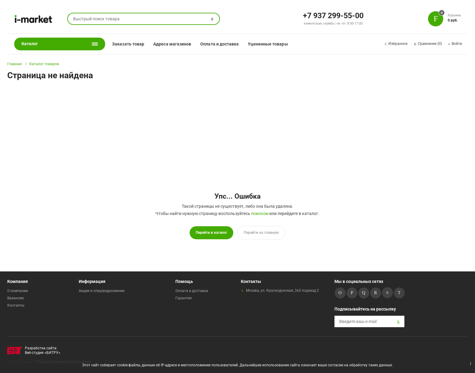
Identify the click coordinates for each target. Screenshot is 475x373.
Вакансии (15, 298)
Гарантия (183, 298)
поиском (259, 213)
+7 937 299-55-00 (333, 15)
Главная (14, 64)
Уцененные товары (268, 44)
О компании (17, 291)
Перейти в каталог (211, 232)
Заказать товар (128, 44)
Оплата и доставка (219, 44)
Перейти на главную (261, 232)
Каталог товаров (44, 64)
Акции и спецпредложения (102, 291)
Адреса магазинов (172, 44)
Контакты (15, 305)
